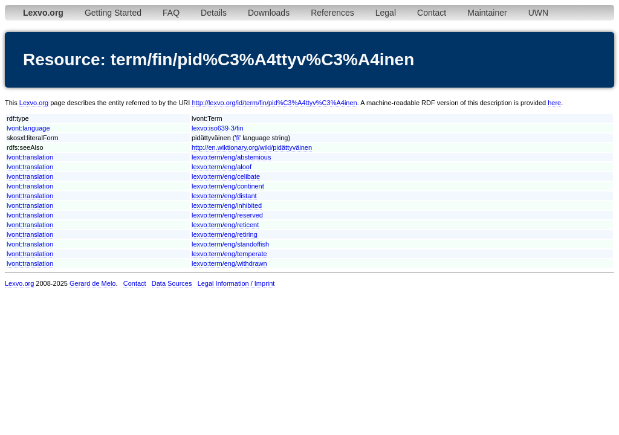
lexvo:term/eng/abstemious (231, 157)
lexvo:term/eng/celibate (226, 176)
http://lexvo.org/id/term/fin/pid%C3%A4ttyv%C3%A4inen (274, 102)
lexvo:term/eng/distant (224, 195)
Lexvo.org (33, 102)
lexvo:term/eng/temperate (229, 253)
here (554, 102)
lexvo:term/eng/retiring (225, 234)
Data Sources (172, 283)
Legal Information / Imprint (236, 283)
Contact (431, 13)
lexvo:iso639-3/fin (218, 128)
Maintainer (487, 13)
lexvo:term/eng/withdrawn (229, 263)
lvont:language (28, 128)
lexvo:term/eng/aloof (221, 166)
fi (238, 137)
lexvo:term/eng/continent (228, 186)
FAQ (171, 13)
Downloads (269, 13)
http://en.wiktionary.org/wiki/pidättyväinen (252, 147)
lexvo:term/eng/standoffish (230, 244)
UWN (538, 13)
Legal (385, 13)
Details (214, 13)
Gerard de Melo (92, 283)
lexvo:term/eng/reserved (227, 215)
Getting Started (113, 13)
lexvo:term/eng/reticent (225, 224)
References (332, 13)
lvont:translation (30, 157)
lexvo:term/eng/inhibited (227, 205)
